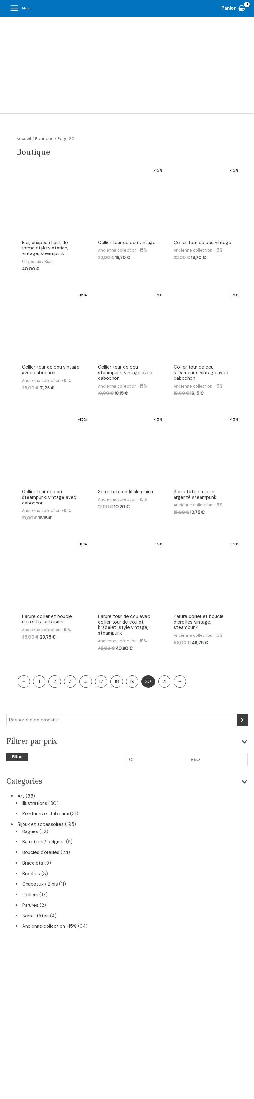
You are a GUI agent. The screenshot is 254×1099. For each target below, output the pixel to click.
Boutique (44, 138)
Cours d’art (112, 1041)
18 (116, 682)
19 (132, 682)
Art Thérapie (147, 1041)
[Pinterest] (140, 1070)
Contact (197, 1041)
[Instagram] (114, 1070)
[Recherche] (242, 720)
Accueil (23, 138)
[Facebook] (127, 1070)
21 (164, 682)
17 (101, 682)
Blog (174, 1041)
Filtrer (17, 756)
